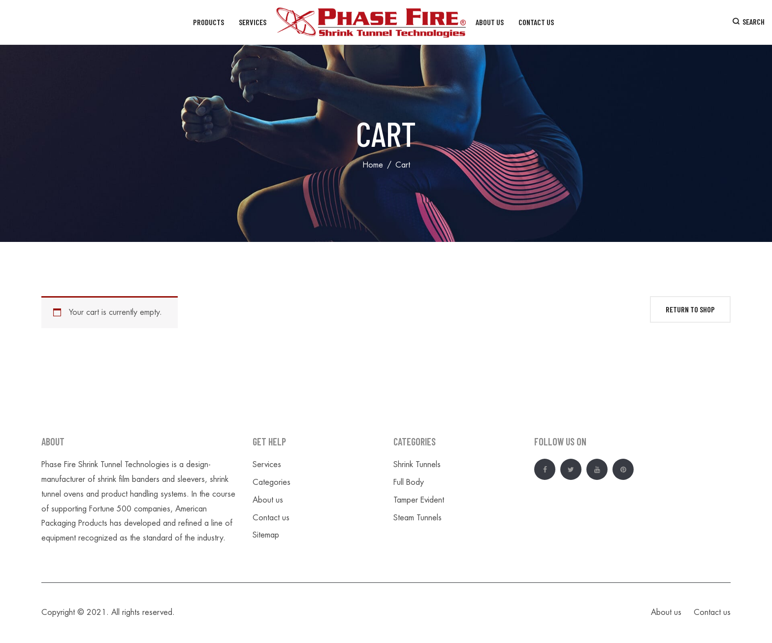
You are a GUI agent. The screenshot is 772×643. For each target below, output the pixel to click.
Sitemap (266, 535)
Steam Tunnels (417, 518)
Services (267, 465)
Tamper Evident (418, 500)
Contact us (271, 518)
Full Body (408, 482)
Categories (271, 482)
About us (268, 500)
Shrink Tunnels (417, 465)
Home (372, 165)
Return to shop (690, 309)
